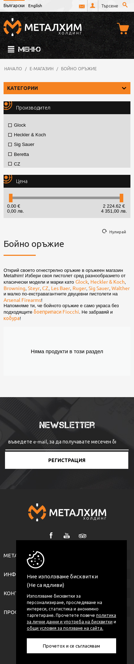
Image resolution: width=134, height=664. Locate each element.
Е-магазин (42, 68)
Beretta (18, 154)
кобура (12, 318)
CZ (14, 164)
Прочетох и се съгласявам (71, 646)
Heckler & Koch (27, 134)
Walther (120, 288)
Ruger (79, 288)
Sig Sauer (21, 144)
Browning (14, 288)
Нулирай (117, 231)
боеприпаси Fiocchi (56, 311)
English (35, 5)
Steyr (34, 288)
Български (14, 5)
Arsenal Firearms (22, 299)
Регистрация (66, 460)
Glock (17, 125)
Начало (13, 68)
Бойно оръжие (79, 68)
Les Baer (60, 288)
